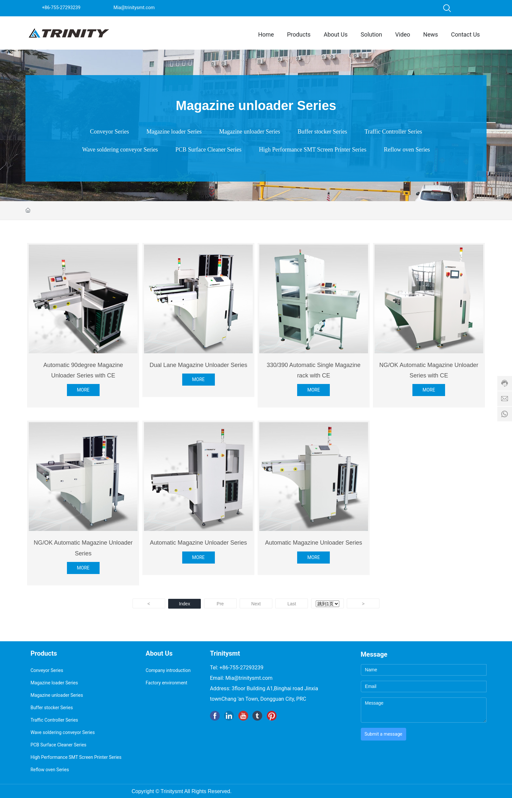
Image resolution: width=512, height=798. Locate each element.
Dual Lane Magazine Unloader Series (198, 365)
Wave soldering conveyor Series (120, 149)
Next (256, 603)
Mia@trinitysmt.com (133, 7)
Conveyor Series (109, 131)
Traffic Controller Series (393, 131)
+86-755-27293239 (61, 7)
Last (291, 603)
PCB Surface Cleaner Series (208, 149)
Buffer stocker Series (322, 131)
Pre (220, 603)
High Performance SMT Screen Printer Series (312, 149)
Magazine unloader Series (249, 131)
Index (184, 603)
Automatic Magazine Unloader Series (198, 542)
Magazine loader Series (174, 131)
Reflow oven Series (407, 149)
